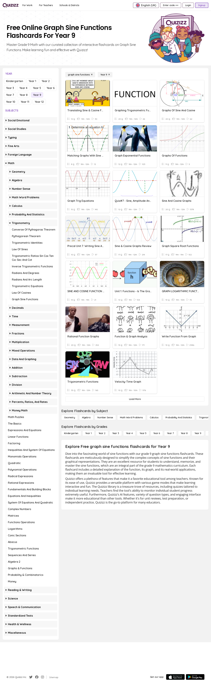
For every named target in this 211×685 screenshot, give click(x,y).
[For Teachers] (46, 5)
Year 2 (46, 81)
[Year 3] (115, 433)
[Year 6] (157, 433)
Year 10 (10, 101)
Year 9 (37, 95)
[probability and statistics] (179, 417)
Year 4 (23, 88)
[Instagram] (42, 677)
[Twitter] (30, 677)
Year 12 (39, 101)
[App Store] (175, 677)
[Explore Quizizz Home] (10, 5)
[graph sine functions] (80, 74)
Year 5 (37, 88)
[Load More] (134, 399)
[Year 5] (143, 433)
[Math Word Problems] (131, 417)
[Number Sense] (105, 417)
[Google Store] (195, 677)
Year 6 (51, 88)
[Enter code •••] (170, 5)
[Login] (188, 5)
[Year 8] (184, 433)
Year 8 (24, 95)
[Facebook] (36, 677)
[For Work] (27, 5)
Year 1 (32, 81)
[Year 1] (88, 433)
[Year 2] (102, 433)
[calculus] (154, 417)
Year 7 (10, 95)
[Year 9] (105, 74)
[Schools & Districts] (69, 5)
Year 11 (25, 101)
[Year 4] (129, 433)
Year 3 (10, 88)
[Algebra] (86, 417)
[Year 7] (170, 433)
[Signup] (201, 5)
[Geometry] (69, 417)
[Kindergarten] (71, 433)
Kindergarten (14, 81)
